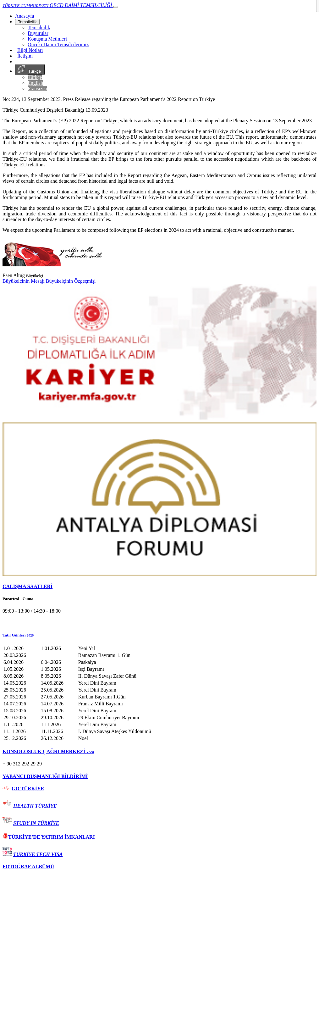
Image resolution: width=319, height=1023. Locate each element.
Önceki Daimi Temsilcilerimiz (58, 44)
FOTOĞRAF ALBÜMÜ (28, 866)
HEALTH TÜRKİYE (35, 806)
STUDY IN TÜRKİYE (36, 823)
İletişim (25, 55)
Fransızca (37, 88)
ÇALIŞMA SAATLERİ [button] (27, 586)
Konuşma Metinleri (47, 39)
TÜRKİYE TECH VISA (38, 854)
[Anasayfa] (24, 16)
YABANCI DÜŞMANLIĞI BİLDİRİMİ (45, 776)
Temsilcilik (27, 21)
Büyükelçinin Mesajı (24, 281)
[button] (159, 635)
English (35, 83)
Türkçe (30, 69)
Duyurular (38, 33)
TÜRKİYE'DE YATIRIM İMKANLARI (49, 837)
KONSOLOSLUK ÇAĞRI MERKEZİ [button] (48, 751)
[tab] (159, 586)
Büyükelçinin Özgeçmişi (71, 281)
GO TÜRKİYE (28, 788)
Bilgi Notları (30, 50)
